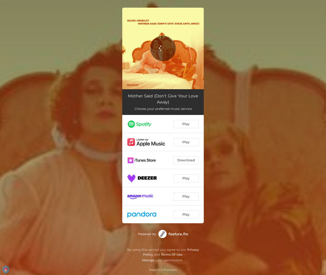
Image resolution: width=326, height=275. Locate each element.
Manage (148, 260)
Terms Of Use (171, 254)
